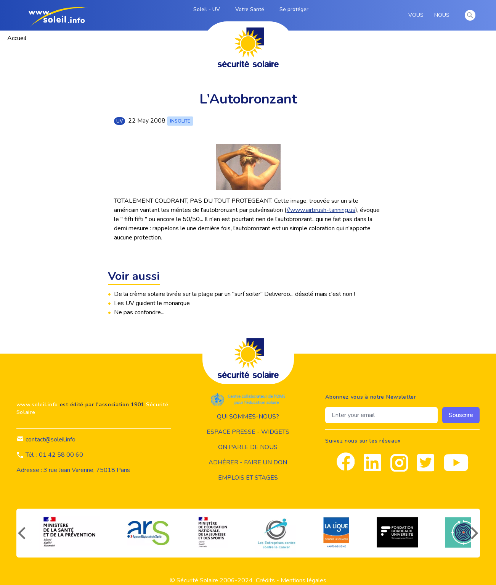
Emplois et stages (248, 477)
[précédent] (21, 533)
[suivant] (475, 533)
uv (119, 121)
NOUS (443, 15)
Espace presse (231, 432)
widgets (275, 432)
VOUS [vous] (417, 15)
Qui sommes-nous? (248, 416)
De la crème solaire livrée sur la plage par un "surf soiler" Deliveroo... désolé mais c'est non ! (234, 294)
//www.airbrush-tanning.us (321, 210)
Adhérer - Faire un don (248, 462)
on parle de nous (248, 447)
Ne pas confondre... (139, 312)
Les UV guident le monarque (152, 303)
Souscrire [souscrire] (461, 415)
